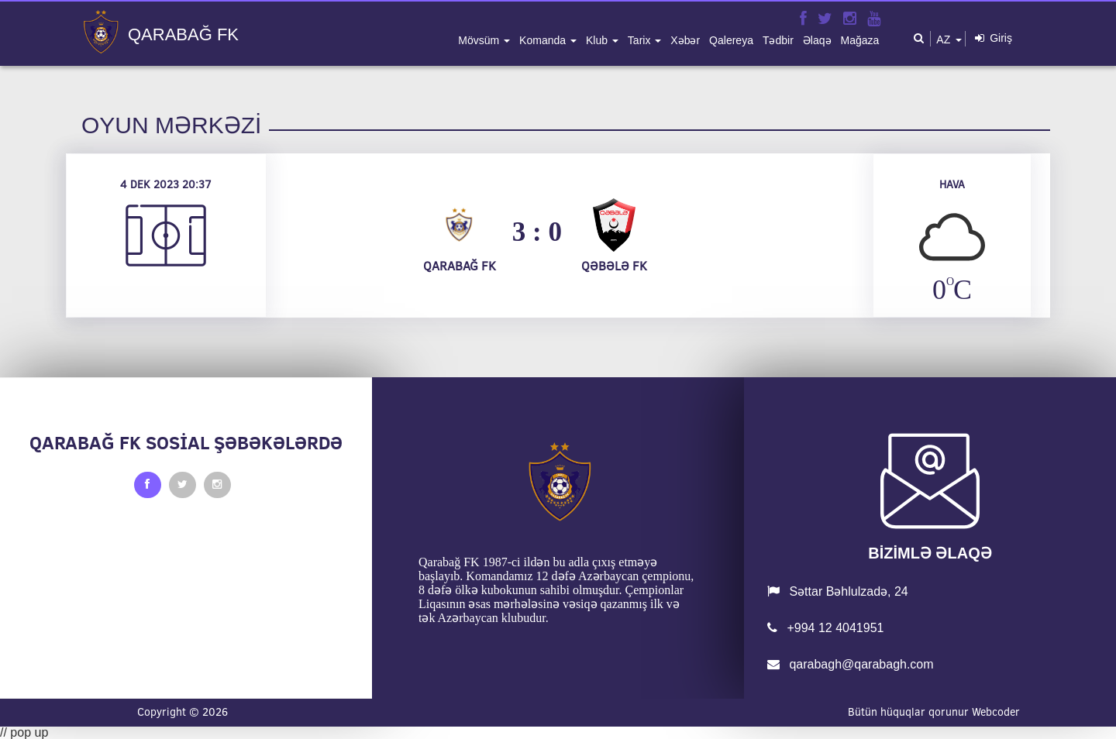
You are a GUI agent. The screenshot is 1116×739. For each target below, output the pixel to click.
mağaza (860, 40)
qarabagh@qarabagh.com (850, 664)
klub (598, 40)
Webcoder (996, 712)
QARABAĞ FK (183, 34)
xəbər (685, 40)
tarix (640, 40)
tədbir (778, 40)
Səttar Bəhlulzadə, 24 (837, 591)
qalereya (731, 40)
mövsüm (480, 40)
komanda (544, 40)
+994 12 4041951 (825, 627)
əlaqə (817, 40)
